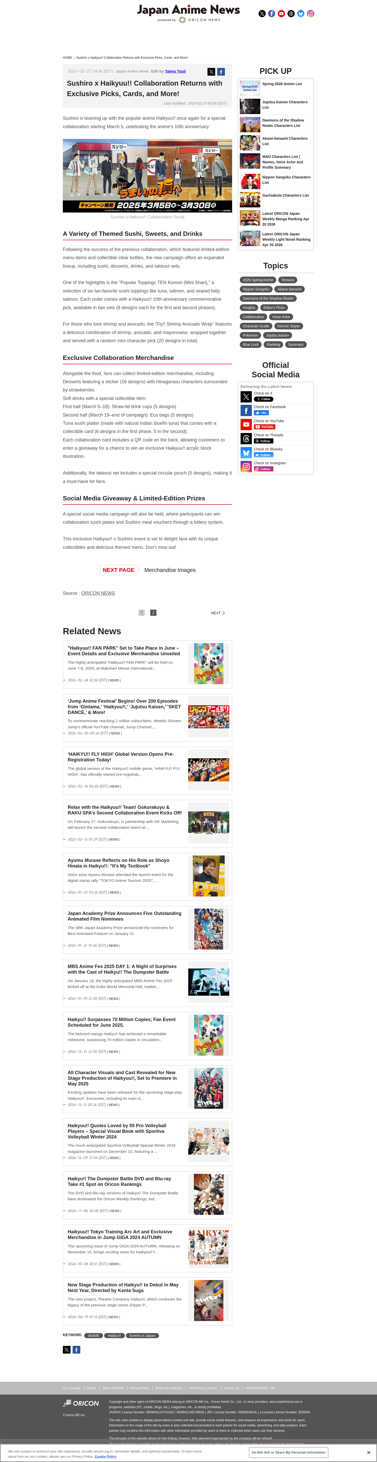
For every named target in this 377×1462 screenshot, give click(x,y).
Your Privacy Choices (202, 1388)
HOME (67, 57)
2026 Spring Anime (258, 280)
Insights (249, 308)
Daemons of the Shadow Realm (268, 298)
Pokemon (250, 335)
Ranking (273, 344)
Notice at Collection (168, 1388)
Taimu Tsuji (175, 71)
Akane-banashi (289, 289)
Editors (91, 1388)
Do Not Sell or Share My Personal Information (288, 1452)
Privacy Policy (139, 1388)
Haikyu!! (114, 1336)
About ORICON (113, 1388)
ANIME (93, 1336)
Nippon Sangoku (256, 289)
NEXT (216, 613)
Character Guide (256, 326)
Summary (296, 344)
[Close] (368, 1452)
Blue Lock (251, 344)
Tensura (287, 280)
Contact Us (231, 1388)
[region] (188, 1453)
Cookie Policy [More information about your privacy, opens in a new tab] (105, 1456)
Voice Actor (281, 317)
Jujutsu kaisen (277, 335)
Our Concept (71, 1388)
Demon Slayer (288, 326)
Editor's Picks (274, 308)
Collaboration (253, 317)
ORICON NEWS (98, 593)
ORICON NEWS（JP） (261, 1388)
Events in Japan (142, 1336)
